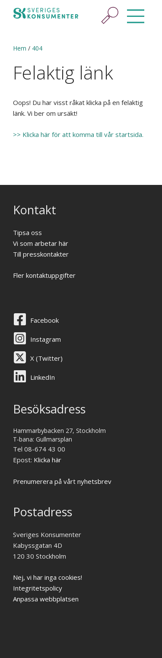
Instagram (45, 339)
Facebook (44, 320)
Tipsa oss (27, 232)
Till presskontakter (41, 254)
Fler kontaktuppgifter (44, 275)
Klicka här (47, 459)
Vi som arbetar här (40, 243)
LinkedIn (42, 377)
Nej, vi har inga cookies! (47, 577)
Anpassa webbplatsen (46, 598)
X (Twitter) (46, 358)
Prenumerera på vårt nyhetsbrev (62, 481)
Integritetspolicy (37, 588)
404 (37, 48)
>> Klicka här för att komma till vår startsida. (79, 134)
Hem (19, 48)
